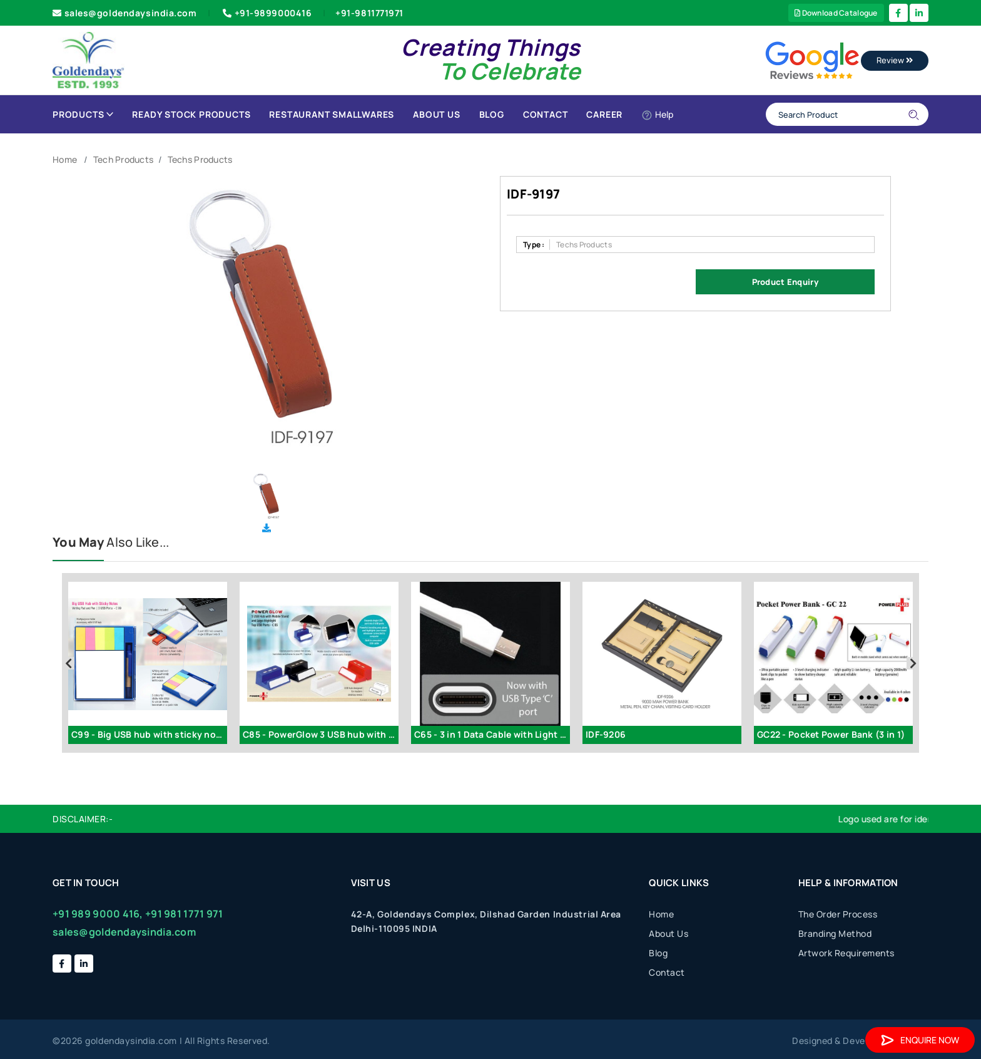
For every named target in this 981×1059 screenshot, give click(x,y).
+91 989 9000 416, (98, 914)
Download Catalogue (836, 13)
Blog (491, 114)
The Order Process (838, 914)
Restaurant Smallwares (331, 114)
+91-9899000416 (266, 13)
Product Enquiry (785, 281)
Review (895, 60)
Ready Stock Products (191, 114)
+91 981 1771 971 (184, 914)
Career (604, 114)
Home (65, 159)
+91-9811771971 (369, 13)
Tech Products (123, 159)
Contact (545, 114)
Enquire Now (920, 1040)
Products (83, 114)
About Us (436, 114)
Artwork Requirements (846, 953)
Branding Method (835, 933)
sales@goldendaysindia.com (125, 13)
